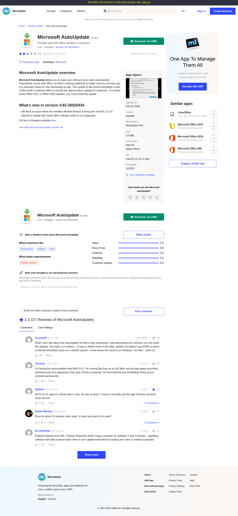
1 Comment (152, 403)
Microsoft (61, 62)
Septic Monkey (43, 411)
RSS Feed (195, 486)
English (42, 499)
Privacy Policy (175, 480)
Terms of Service (177, 474)
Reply (49, 355)
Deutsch (52, 499)
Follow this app (29, 62)
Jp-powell (41, 337)
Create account (223, 11)
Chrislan (40, 363)
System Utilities (35, 26)
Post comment (143, 311)
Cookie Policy (175, 491)
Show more (91, 454)
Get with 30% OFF (192, 86)
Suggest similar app (193, 163)
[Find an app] (104, 11)
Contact (193, 474)
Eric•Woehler (42, 430)
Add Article (150, 491)
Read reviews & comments (144, 53)
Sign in (201, 11)
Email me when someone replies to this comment (51, 310)
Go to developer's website (140, 174)
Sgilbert (39, 389)
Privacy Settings (176, 486)
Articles (81, 11)
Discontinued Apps (154, 486)
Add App (148, 480)
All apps (51, 11)
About (147, 474)
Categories (66, 11)
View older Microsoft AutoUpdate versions (41, 127)
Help (192, 480)
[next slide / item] (159, 88)
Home (22, 26)
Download (143, 41)
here (53, 120)
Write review (143, 234)
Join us (146, 2)
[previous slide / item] (128, 88)
